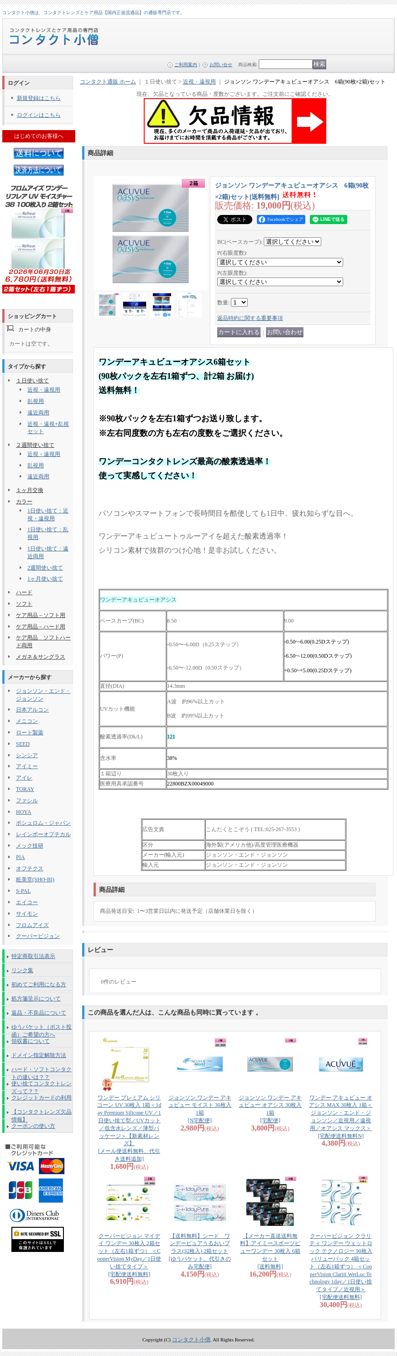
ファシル (27, 800)
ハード (24, 592)
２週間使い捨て (35, 445)
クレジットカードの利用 (41, 1097)
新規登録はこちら (39, 98)
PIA (20, 857)
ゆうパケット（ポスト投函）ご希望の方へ (41, 1029)
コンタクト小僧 (191, 1339)
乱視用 (35, 401)
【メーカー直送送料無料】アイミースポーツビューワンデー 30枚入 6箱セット (270, 1251)
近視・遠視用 (43, 390)
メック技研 (29, 846)
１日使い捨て (32, 380)
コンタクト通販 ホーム (108, 82)
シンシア (27, 755)
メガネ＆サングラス (40, 657)
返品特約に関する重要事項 (250, 318)
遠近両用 (38, 412)
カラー (24, 501)
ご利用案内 (185, 64)
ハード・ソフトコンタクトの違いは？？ (41, 1071)
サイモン (27, 914)
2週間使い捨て (45, 568)
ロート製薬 (29, 732)
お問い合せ (220, 64)
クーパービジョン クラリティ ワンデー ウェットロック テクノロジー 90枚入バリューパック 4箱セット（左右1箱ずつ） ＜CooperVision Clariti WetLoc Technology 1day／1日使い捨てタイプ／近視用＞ (340, 1266)
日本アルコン (32, 710)
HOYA (23, 812)
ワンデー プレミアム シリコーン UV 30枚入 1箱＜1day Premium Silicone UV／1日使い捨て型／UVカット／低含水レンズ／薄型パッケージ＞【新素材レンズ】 (129, 1128)
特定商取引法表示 (33, 956)
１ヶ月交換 (29, 490)
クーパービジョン (38, 936)
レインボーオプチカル (43, 834)
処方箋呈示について (36, 998)
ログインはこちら (39, 115)
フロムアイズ (32, 925)
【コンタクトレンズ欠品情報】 (41, 1114)
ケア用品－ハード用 (40, 626)
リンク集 (22, 970)
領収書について (30, 1041)
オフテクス (29, 868)
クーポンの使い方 (33, 1126)
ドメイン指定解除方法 (38, 1055)
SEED (23, 744)
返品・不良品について (38, 1013)
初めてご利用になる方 (38, 984)
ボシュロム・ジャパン (43, 823)
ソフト (24, 604)
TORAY (25, 789)
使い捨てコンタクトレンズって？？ (41, 1085)
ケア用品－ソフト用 (40, 615)
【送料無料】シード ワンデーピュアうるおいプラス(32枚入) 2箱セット (200, 1251)
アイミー (27, 766)
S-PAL (23, 891)
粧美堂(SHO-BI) (35, 879)
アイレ (24, 778)
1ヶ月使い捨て (45, 579)
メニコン (27, 721)
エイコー (27, 902)
